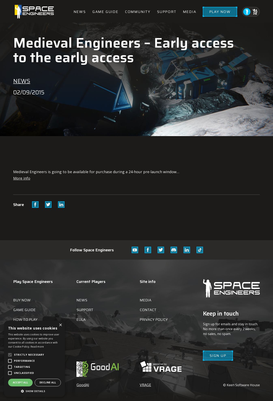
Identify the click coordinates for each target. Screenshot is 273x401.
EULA (81, 319)
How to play (25, 319)
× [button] (60, 325)
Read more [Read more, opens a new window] (37, 346)
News (80, 12)
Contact (148, 310)
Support (166, 12)
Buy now (22, 300)
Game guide (105, 12)
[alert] (34, 359)
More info (21, 178)
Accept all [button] (20, 382)
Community (137, 12)
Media (189, 12)
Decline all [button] (48, 382)
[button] (34, 391)
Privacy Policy (154, 319)
